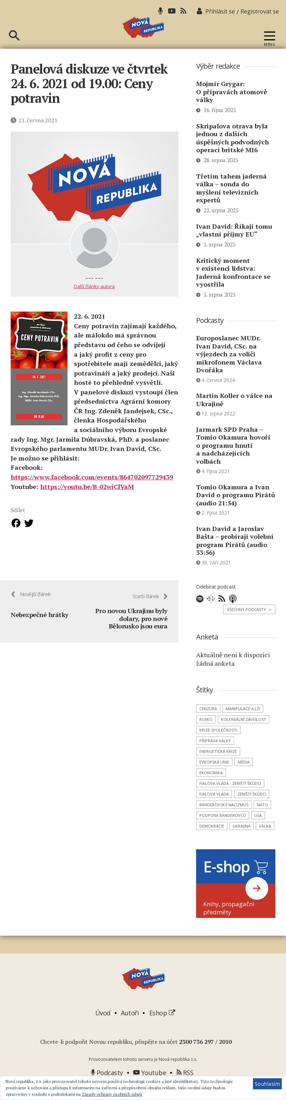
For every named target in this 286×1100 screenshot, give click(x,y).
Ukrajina (241, 839)
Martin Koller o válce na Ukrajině (234, 412)
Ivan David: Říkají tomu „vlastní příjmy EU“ (234, 243)
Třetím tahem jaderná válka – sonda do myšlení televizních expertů (231, 201)
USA (258, 828)
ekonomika (211, 785)
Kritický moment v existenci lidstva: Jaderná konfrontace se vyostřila (233, 285)
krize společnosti (218, 743)
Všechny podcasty (249, 622)
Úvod (102, 1026)
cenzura (208, 721)
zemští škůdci (251, 807)
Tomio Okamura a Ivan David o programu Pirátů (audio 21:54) (235, 508)
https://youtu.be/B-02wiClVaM (87, 499)
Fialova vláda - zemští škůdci (230, 796)
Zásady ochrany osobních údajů (112, 1094)
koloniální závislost (243, 732)
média (244, 775)
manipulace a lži (243, 721)
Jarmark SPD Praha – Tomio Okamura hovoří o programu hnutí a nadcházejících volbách (233, 458)
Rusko (205, 732)
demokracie (211, 839)
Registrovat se (260, 11)
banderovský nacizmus (223, 817)
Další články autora (94, 299)
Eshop (162, 1026)
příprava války (215, 753)
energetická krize (218, 764)
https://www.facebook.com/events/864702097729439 (92, 490)
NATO (262, 817)
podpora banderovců (222, 828)
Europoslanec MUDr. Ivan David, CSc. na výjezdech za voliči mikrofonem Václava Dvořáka (229, 367)
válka (265, 839)
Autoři (130, 1026)
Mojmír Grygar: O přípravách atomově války (231, 104)
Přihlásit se (220, 11)
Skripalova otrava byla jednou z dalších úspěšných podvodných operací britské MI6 (232, 151)
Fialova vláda (214, 807)
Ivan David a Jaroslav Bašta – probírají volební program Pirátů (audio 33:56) (235, 553)
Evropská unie (214, 775)
